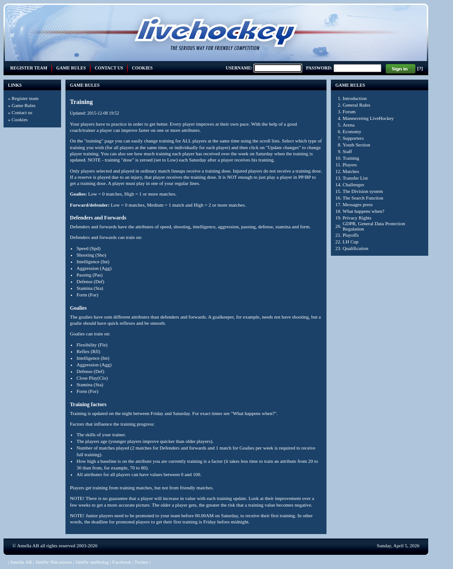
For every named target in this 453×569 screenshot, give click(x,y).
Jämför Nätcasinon (53, 562)
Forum (349, 111)
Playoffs (351, 235)
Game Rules (71, 67)
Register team (28, 67)
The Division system (363, 191)
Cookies (142, 67)
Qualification (356, 248)
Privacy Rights (357, 217)
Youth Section (356, 144)
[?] (420, 68)
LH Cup (351, 241)
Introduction (355, 98)
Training (351, 158)
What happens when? (363, 211)
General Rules (357, 105)
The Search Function (363, 197)
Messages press (358, 204)
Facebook (121, 562)
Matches (351, 171)
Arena (349, 124)
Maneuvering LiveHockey (368, 118)
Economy (352, 131)
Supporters (353, 138)
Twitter (141, 562)
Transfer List (355, 178)
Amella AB (28, 545)
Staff (347, 151)
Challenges (354, 184)
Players (350, 164)
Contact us (109, 67)
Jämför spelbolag (91, 562)
